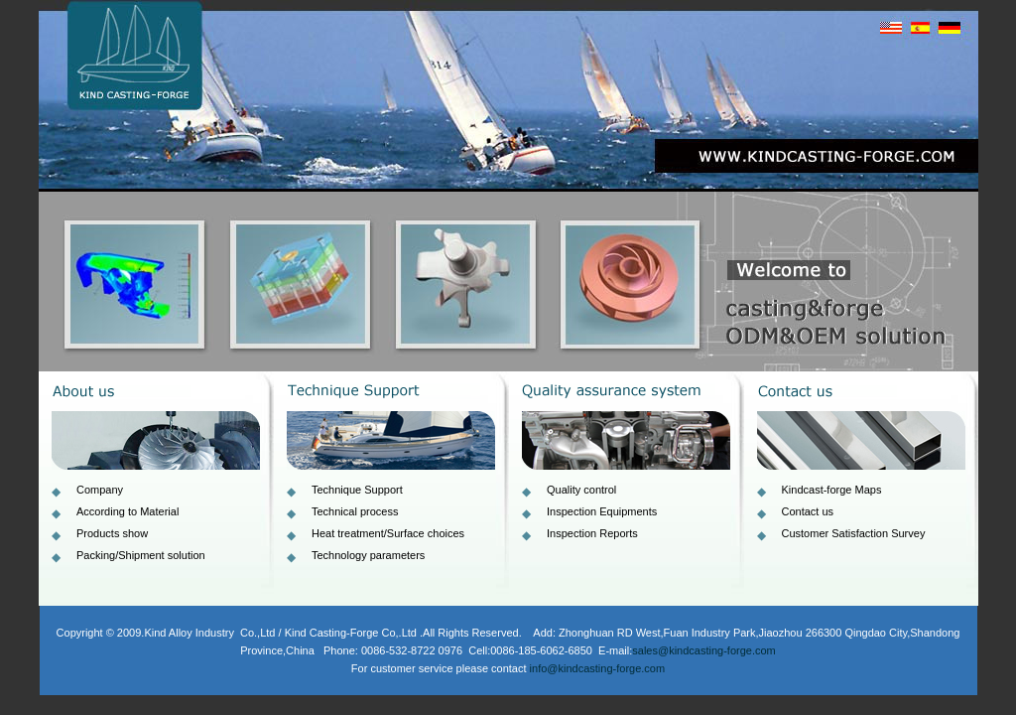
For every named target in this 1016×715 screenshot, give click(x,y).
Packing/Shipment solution (140, 555)
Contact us (808, 511)
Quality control (581, 490)
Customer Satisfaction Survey (854, 533)
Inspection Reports (592, 533)
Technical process (355, 511)
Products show (112, 533)
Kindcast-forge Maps (832, 490)
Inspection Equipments (602, 511)
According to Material (127, 511)
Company (99, 490)
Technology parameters (368, 555)
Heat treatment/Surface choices (388, 533)
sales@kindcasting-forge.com (703, 650)
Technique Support (357, 490)
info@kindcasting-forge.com (598, 668)
